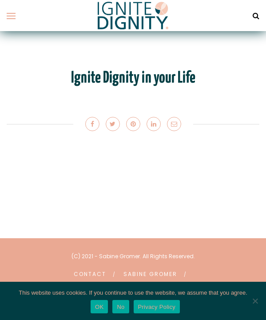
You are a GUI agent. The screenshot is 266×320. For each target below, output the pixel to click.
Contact (90, 274)
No (120, 307)
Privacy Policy (156, 307)
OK (99, 307)
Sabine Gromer (150, 274)
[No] (254, 300)
